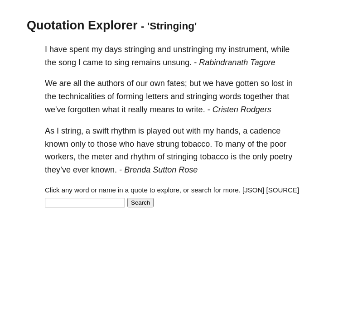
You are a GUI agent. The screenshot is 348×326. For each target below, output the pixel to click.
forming (130, 96)
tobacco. (196, 144)
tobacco (214, 156)
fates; (177, 83)
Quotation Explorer (82, 25)
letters (157, 96)
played (158, 130)
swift (100, 130)
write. (195, 109)
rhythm (123, 130)
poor (278, 144)
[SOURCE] (283, 190)
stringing (139, 49)
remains (145, 62)
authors (111, 83)
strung (167, 144)
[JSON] (253, 190)
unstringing (193, 49)
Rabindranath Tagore (237, 62)
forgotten (84, 109)
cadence (265, 130)
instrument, (248, 49)
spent (79, 49)
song (67, 62)
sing (121, 62)
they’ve (58, 169)
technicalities (81, 96)
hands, (228, 130)
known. (104, 169)
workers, (60, 156)
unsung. (177, 62)
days (113, 49)
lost (277, 83)
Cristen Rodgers (242, 109)
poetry (281, 156)
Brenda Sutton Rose (161, 169)
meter (102, 156)
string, (72, 130)
